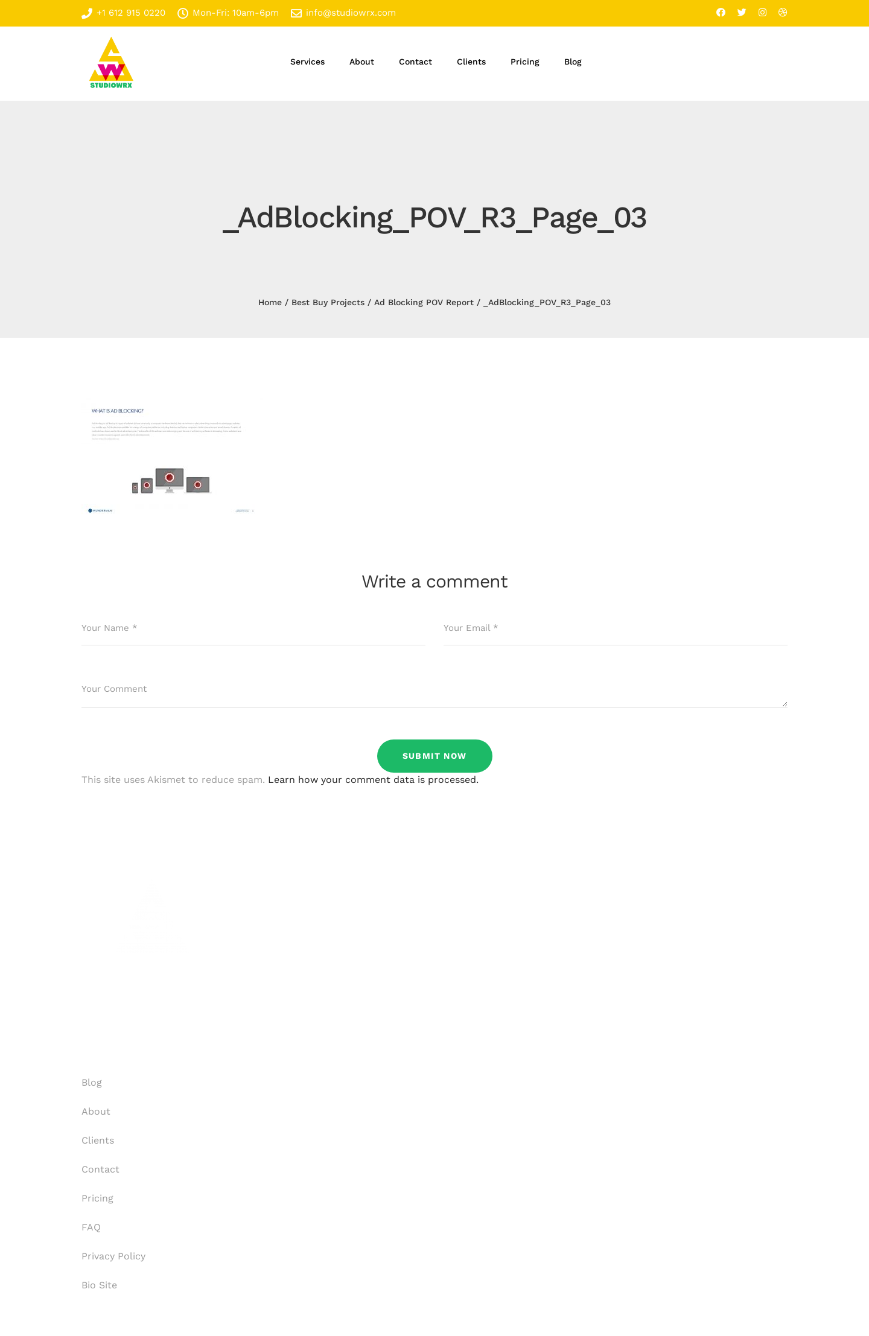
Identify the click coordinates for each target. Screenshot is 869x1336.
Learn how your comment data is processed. (373, 779)
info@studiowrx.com (343, 13)
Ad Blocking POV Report (424, 302)
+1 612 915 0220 (123, 13)
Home (270, 302)
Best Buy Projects (327, 302)
